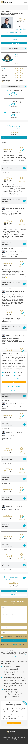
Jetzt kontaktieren (14, 43)
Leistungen (5, 73)
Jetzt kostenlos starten (14, 723)
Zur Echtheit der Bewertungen (14, 32)
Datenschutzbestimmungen (15, 644)
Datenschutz (22, 737)
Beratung (4, 77)
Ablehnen (14, 390)
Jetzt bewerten (14, 36)
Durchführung (5, 75)
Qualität (4, 68)
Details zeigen (20, 379)
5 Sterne (16, 54)
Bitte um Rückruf (8, 636)
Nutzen (4, 71)
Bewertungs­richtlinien (7, 737)
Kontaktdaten (17, 48)
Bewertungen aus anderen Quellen (21, 28)
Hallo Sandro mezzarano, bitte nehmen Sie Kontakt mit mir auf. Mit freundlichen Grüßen (14, 614)
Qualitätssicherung (15, 737)
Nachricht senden (14, 640)
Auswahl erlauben (14, 386)
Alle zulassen (14, 382)
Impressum (14, 738)
